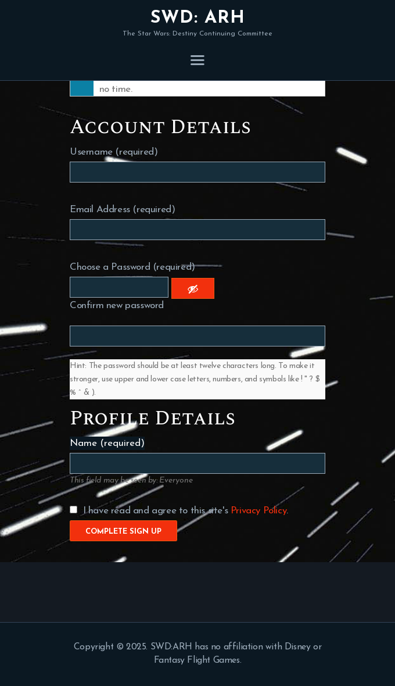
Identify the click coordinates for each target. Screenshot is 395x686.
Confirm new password (117, 305)
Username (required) (113, 152)
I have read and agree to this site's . (179, 511)
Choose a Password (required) (132, 267)
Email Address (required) (122, 210)
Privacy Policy (258, 511)
